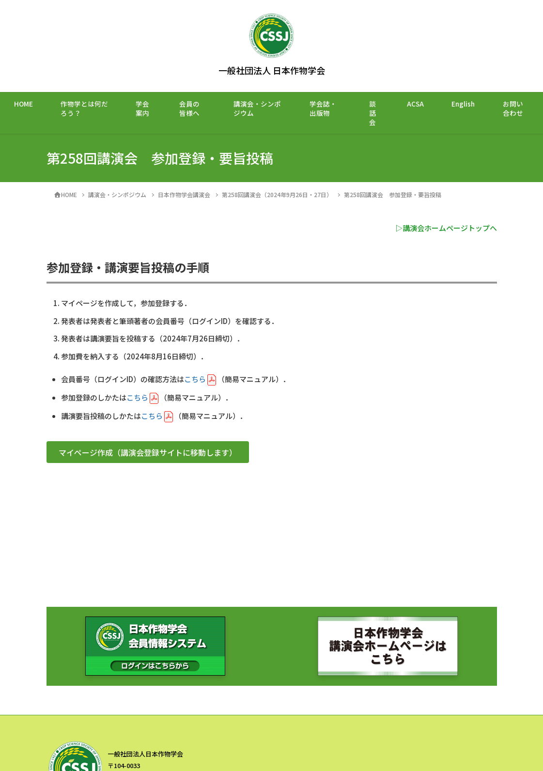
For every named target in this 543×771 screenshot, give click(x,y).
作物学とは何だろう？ (84, 108)
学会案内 (142, 108)
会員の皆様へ (189, 108)
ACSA (415, 103)
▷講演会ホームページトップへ (446, 228)
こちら (195, 379)
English (463, 103)
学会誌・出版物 (323, 108)
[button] (148, 452)
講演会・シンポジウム (257, 108)
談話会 (372, 113)
